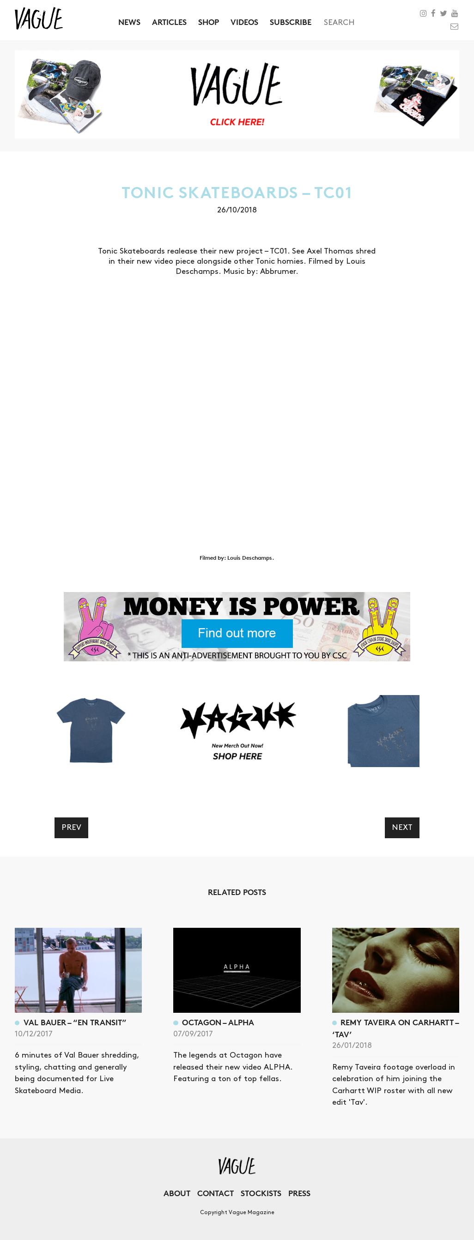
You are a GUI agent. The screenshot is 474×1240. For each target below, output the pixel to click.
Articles (169, 22)
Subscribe (290, 22)
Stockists (261, 1193)
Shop (208, 22)
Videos (244, 22)
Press (299, 1193)
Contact (215, 1193)
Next (402, 827)
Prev (71, 827)
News (129, 22)
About (177, 1193)
